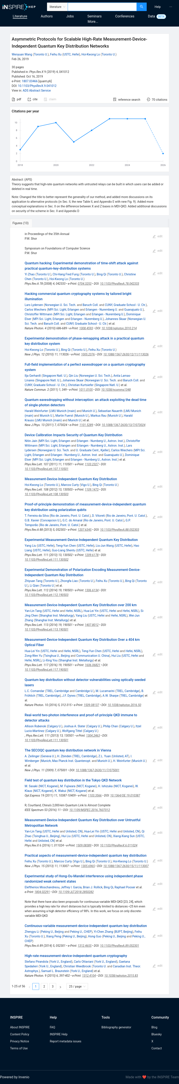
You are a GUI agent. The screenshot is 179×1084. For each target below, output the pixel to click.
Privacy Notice (19, 1041)
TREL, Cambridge (57, 691)
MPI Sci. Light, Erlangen (63, 309)
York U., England (60, 961)
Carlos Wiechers (35, 309)
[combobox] (102, 7)
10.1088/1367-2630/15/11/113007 (126, 866)
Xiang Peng (53, 936)
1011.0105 (86, 389)
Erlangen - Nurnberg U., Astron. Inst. (100, 441)
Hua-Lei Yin (91, 611)
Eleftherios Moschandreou (42, 887)
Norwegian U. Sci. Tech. (60, 305)
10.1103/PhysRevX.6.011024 (118, 845)
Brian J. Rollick (92, 887)
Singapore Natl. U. (55, 375)
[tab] (23, 223)
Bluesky (156, 1034)
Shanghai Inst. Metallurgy (56, 615)
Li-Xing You (50, 660)
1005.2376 (88, 354)
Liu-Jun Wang (105, 545)
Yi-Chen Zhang (103, 931)
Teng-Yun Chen (66, 545)
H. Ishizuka (105, 786)
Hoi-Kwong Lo (90, 54)
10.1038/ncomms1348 (116, 389)
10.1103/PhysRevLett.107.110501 (46, 469)
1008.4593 (86, 328)
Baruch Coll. (90, 305)
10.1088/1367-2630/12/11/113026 (126, 354)
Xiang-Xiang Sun (124, 836)
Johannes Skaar (115, 319)
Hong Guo (94, 936)
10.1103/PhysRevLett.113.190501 (46, 629)
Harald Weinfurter (36, 411)
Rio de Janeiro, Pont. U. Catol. (70, 515)
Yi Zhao (30, 274)
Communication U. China (92, 655)
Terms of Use (19, 1048)
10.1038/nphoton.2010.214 (119, 328)
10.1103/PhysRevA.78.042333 (119, 283)
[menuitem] (158, 7)
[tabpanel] (89, 611)
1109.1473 (92, 489)
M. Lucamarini (105, 691)
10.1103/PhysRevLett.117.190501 (46, 669)
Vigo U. (85, 485)
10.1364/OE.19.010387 (125, 795)
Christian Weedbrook (77, 966)
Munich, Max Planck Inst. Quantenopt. (66, 761)
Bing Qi (101, 274)
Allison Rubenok (35, 726)
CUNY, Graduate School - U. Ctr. (125, 305)
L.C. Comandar (34, 691)
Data (151, 16)
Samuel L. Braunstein (55, 971)
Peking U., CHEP (81, 931)
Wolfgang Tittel (72, 731)
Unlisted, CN (74, 831)
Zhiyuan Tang (33, 581)
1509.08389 (83, 845)
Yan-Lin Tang (33, 611)
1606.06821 (92, 665)
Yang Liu (30, 545)
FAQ (52, 1027)
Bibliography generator (116, 1027)
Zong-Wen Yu (33, 655)
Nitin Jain (31, 441)
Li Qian (34, 585)
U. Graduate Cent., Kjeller (92, 450)
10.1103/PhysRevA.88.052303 (119, 529)
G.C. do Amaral (72, 520)
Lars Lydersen (34, 305)
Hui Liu (116, 655)
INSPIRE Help (58, 1034)
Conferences (124, 16)
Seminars (94, 16)
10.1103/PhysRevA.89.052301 (119, 945)
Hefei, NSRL (73, 611)
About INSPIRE (20, 1027)
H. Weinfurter (122, 761)
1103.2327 (92, 464)
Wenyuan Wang (22, 54)
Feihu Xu (56, 54)
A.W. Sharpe (110, 695)
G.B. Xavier (32, 520)
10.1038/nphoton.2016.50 (124, 705)
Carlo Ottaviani (83, 961)
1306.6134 (92, 590)
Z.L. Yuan (104, 756)
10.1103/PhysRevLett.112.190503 (46, 595)
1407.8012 (92, 625)
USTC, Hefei (71, 54)
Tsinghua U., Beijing (57, 655)
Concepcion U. (50, 520)
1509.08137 (91, 705)
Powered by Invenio (14, 1077)
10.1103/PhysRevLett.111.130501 (46, 740)
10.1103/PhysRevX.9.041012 (37, 86)
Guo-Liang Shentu (63, 550)
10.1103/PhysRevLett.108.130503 (46, 494)
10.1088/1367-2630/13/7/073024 (123, 425)
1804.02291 (42, 892)
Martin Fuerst (64, 415)
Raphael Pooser (125, 887)
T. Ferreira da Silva (37, 515)
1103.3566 (95, 795)
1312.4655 (85, 945)
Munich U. (88, 411)
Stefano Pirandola (36, 961)
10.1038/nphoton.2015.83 (121, 975)
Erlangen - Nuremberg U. (102, 309)
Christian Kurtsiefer (81, 385)
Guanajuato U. (133, 309)
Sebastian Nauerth (110, 411)
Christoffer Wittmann (38, 314)
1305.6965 (88, 866)
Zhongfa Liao (69, 581)
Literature (20, 16)
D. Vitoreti (98, 515)
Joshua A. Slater (74, 726)
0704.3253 (85, 283)
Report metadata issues (65, 1041)
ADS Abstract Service (37, 90)
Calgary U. (54, 726)
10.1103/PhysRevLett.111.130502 (46, 559)
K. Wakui (60, 790)
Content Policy (19, 1034)
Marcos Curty (70, 485)
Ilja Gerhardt (33, 375)
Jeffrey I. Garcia (71, 887)
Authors (47, 16)
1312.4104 (89, 975)
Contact (156, 1048)
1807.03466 (30, 81)
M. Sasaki (31, 786)
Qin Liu (73, 375)
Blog (154, 1027)
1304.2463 (93, 735)
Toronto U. (41, 54)
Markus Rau (98, 415)
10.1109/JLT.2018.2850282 (76, 892)
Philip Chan (110, 726)
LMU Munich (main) (63, 411)
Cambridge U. (84, 691)
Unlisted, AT (120, 756)
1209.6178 (92, 555)
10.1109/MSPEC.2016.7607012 (89, 810)
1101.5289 (86, 425)
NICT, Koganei (49, 786)
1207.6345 (85, 529)
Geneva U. (48, 756)
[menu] (163, 7)
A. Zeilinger (32, 756)
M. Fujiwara (67, 786)
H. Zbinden (64, 756)
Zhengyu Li (32, 931)
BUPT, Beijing (123, 931)
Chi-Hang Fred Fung (66, 274)
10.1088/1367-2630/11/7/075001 (97, 770)
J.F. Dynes (69, 695)
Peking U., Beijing (52, 931)
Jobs (70, 16)
